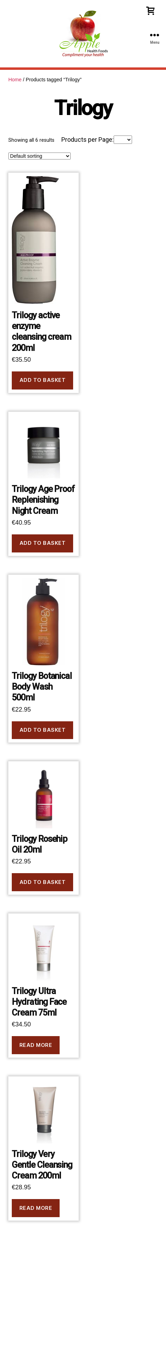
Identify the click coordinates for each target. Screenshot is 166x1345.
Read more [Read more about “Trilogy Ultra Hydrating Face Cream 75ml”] (35, 1045)
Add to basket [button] (42, 380)
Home (14, 79)
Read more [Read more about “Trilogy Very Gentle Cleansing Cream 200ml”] (35, 1208)
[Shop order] (39, 156)
